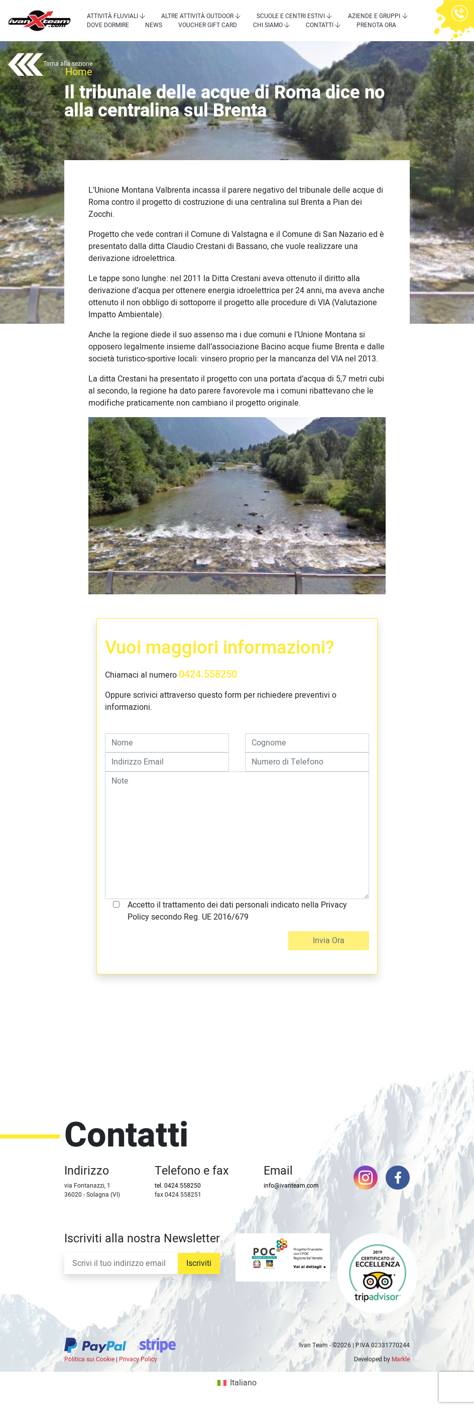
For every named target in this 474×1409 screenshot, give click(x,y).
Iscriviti (198, 1263)
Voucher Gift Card (207, 25)
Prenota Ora (376, 25)
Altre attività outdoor (197, 16)
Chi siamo (268, 25)
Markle (401, 1359)
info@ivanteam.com (291, 1185)
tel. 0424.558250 (178, 1185)
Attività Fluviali (112, 16)
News (153, 25)
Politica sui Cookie (89, 1359)
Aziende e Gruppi (374, 16)
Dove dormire (108, 25)
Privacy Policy (138, 1359)
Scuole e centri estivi (291, 16)
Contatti (319, 25)
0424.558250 (208, 674)
